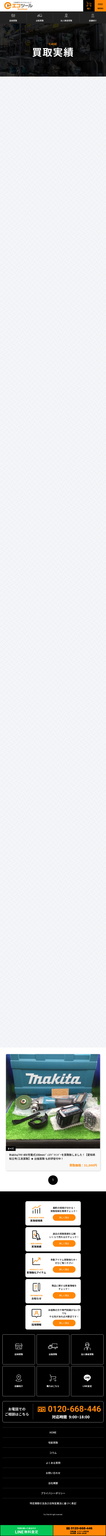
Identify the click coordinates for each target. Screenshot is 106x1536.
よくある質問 (53, 1462)
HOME (53, 1432)
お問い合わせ (53, 1473)
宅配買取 (53, 1442)
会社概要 (53, 1483)
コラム (53, 1452)
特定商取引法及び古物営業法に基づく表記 (53, 1503)
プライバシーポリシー (53, 1493)
